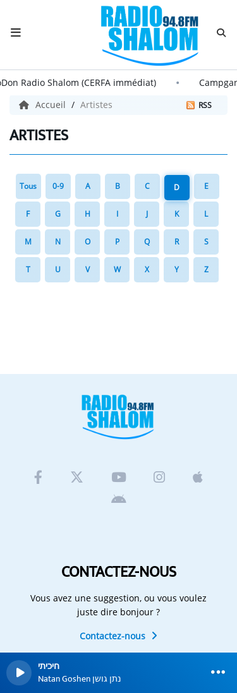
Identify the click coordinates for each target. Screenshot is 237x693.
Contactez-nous (118, 636)
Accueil (43, 105)
